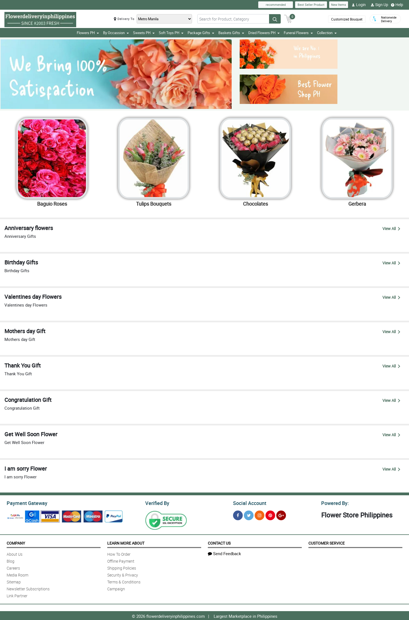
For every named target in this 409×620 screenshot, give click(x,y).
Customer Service (326, 542)
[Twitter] (249, 514)
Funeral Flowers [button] (298, 32)
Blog (10, 560)
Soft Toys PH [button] (171, 32)
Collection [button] (327, 32)
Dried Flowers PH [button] (264, 32)
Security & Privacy (122, 574)
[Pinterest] (270, 514)
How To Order (119, 553)
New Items (338, 4)
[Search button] (275, 19)
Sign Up (379, 5)
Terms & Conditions (123, 581)
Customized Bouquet (346, 19)
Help (397, 5)
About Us (14, 553)
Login (359, 5)
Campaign (116, 588)
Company (16, 542)
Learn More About (125, 542)
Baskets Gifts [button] (231, 32)
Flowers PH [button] (88, 32)
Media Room (17, 574)
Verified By (156, 502)
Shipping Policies (121, 567)
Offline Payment (120, 560)
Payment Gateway (25, 502)
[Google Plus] (281, 514)
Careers (13, 567)
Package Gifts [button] (201, 32)
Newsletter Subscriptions (28, 588)
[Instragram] (259, 514)
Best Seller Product (311, 4)
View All (391, 228)
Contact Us (219, 542)
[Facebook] (238, 514)
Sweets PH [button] (144, 32)
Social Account (248, 502)
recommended (276, 4)
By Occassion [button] (116, 32)
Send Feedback (224, 552)
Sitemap (14, 581)
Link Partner (17, 595)
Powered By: (334, 502)
